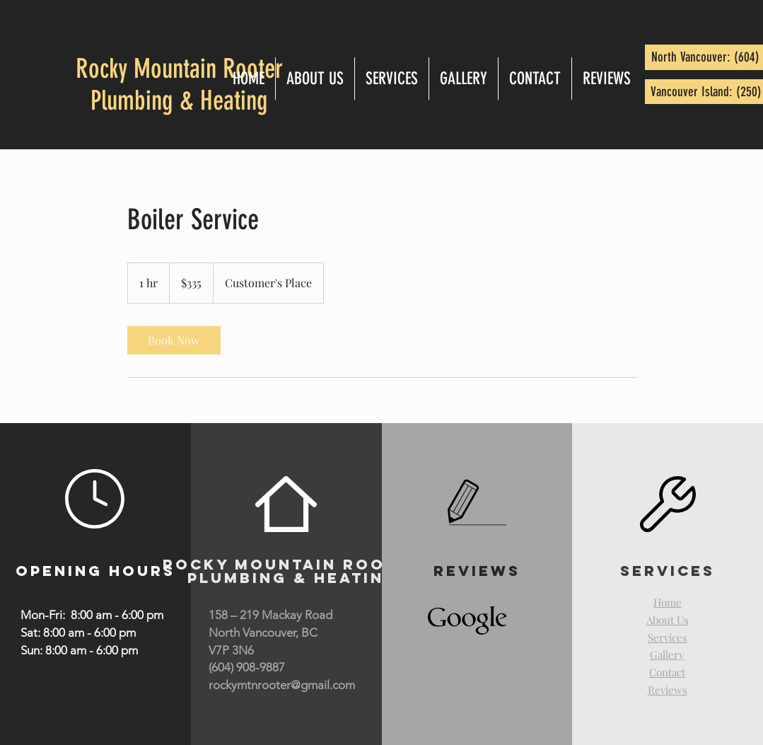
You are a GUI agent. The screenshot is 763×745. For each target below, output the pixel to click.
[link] (174, 340)
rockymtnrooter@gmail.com (282, 685)
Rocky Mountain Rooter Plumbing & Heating (179, 85)
